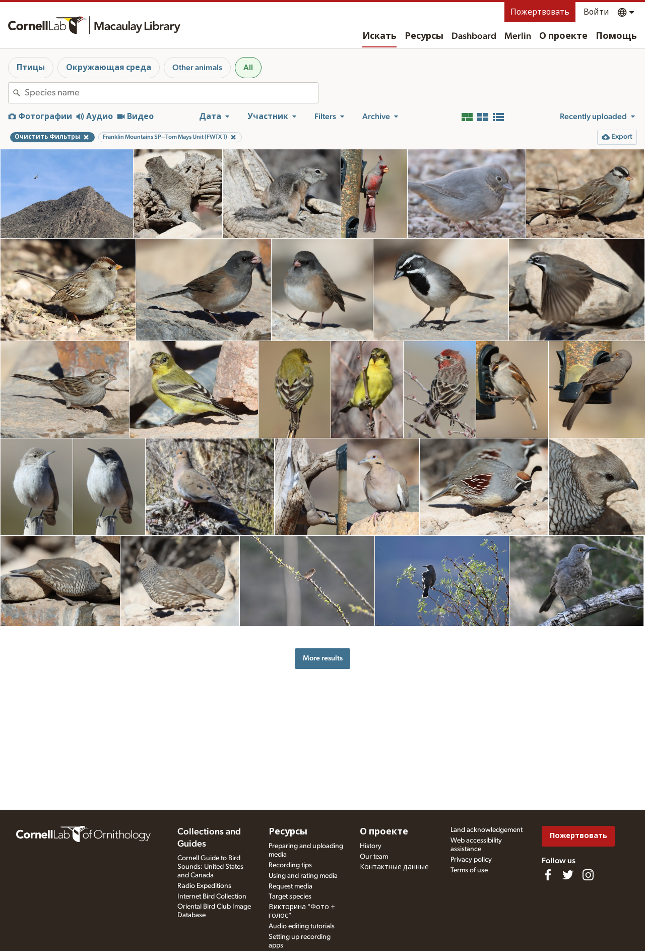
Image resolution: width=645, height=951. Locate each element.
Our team (374, 856)
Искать (379, 36)
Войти (596, 12)
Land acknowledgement (486, 829)
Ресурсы (424, 36)
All (248, 68)
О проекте (563, 36)
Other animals (197, 68)
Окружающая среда (108, 68)
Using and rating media (303, 875)
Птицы (31, 68)
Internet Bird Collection (211, 896)
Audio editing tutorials (302, 926)
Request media (290, 886)
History (370, 846)
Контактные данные (394, 867)
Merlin (517, 36)
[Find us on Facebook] (548, 875)
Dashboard (474, 36)
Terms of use (469, 870)
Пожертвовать (539, 12)
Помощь (616, 36)
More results (323, 658)
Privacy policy (471, 859)
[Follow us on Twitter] (568, 875)
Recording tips (290, 865)
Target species (290, 896)
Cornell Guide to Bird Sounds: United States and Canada (210, 867)
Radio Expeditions (204, 885)
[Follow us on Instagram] (588, 875)
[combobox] (171, 93)
